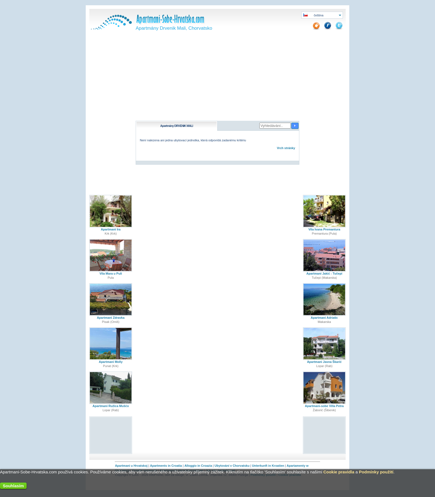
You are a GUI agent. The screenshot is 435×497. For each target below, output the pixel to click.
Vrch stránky (286, 148)
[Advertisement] (217, 79)
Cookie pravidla (338, 472)
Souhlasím (13, 485)
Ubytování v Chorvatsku (231, 465)
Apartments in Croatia (166, 465)
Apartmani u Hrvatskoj (131, 465)
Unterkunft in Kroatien (268, 465)
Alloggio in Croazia (198, 465)
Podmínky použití (376, 472)
